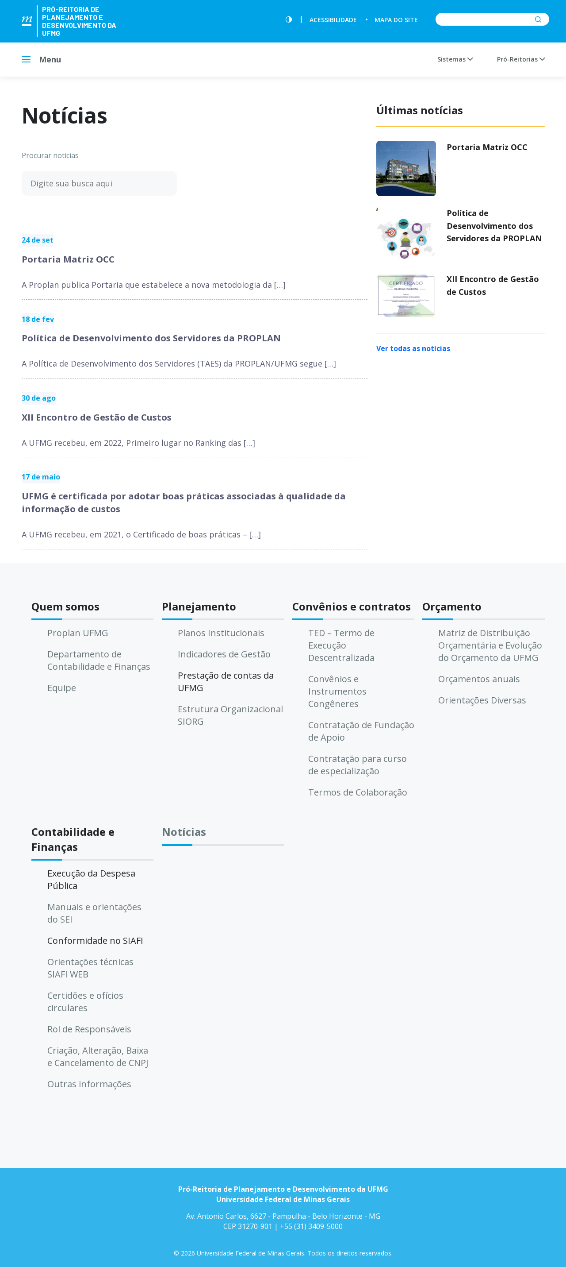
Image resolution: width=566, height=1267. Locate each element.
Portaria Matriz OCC (68, 259)
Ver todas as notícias (413, 348)
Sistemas (455, 59)
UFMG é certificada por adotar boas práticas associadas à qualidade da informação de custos (184, 502)
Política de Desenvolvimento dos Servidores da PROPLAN (151, 338)
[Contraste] (289, 19)
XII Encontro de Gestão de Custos (97, 417)
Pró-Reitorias (521, 59)
